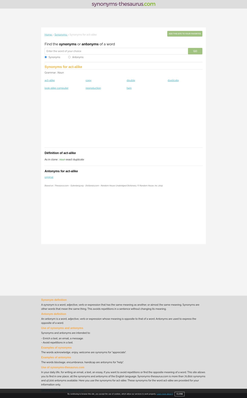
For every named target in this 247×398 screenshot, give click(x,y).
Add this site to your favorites (185, 34)
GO (195, 51)
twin (129, 88)
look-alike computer (56, 88)
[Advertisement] (123, 18)
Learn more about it (165, 394)
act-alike (50, 80)
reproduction (93, 88)
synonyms (68, 44)
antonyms (90, 44)
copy (88, 80)
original (49, 177)
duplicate (173, 80)
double (131, 80)
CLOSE (179, 394)
